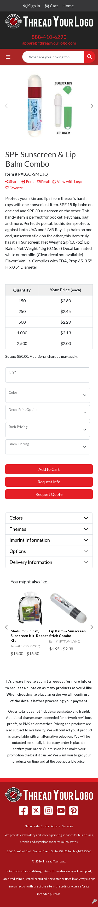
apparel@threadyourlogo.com (49, 42)
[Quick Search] (53, 57)
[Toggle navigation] (8, 57)
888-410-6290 (49, 37)
